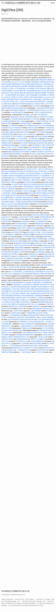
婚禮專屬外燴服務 (23, 204)
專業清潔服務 (7, 91)
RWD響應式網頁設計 (21, 223)
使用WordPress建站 (41, 243)
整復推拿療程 (47, 237)
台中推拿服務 (29, 88)
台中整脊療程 (10, 189)
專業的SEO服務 (20, 104)
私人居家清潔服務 (37, 326)
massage (9, 332)
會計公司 (15, 178)
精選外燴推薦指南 (14, 152)
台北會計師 (6, 97)
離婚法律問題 (7, 123)
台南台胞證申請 (42, 114)
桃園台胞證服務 (9, 121)
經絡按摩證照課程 (16, 130)
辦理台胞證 (19, 330)
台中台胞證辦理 (17, 197)
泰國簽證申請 (33, 254)
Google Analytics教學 (26, 101)
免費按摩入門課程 (10, 136)
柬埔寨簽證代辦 (49, 256)
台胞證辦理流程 (35, 293)
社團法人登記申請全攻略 (11, 267)
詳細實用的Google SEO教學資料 (11, 128)
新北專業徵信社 (23, 322)
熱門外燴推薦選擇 (27, 274)
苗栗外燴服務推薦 (39, 291)
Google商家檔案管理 (17, 112)
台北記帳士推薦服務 (46, 317)
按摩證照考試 (41, 101)
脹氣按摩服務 (19, 247)
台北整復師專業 (28, 130)
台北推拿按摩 (13, 287)
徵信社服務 (45, 91)
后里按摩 (16, 93)
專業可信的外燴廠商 (33, 178)
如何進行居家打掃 (28, 189)
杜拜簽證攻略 (36, 282)
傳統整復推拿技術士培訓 (21, 337)
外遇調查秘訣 (16, 284)
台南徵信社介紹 (25, 300)
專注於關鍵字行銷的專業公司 (44, 152)
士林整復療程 (31, 110)
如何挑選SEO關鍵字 (25, 123)
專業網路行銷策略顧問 (31, 82)
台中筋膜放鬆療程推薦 (15, 315)
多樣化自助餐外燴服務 (28, 84)
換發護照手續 (13, 306)
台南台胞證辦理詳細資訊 (34, 91)
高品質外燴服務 (42, 287)
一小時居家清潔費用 (9, 95)
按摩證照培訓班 (45, 258)
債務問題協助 (26, 199)
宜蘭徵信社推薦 (27, 328)
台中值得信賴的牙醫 (18, 91)
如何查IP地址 (28, 250)
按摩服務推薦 (49, 125)
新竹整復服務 (33, 219)
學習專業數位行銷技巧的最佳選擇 (43, 145)
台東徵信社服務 (25, 289)
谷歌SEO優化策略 (17, 291)
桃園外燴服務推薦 (41, 80)
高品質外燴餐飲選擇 (37, 341)
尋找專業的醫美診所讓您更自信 (18, 206)
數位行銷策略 (13, 186)
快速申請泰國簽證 (33, 241)
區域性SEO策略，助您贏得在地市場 (18, 350)
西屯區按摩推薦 (35, 173)
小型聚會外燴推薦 (20, 202)
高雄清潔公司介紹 (24, 173)
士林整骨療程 (46, 84)
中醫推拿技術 (7, 104)
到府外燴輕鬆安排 (26, 152)
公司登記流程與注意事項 (26, 217)
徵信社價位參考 (44, 195)
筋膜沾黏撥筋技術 (11, 132)
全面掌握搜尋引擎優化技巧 (18, 110)
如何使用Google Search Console (13, 82)
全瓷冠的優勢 (37, 99)
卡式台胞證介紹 (6, 302)
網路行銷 (22, 171)
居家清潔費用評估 (31, 317)
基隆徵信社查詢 (48, 308)
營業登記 (20, 308)
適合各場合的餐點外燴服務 (41, 215)
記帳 (35, 101)
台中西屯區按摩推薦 (45, 197)
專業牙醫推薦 (22, 178)
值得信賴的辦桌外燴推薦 (39, 141)
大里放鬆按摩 (9, 258)
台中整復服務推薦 (46, 282)
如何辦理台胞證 (6, 149)
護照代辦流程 (36, 180)
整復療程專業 (18, 250)
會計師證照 (36, 106)
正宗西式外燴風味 (42, 191)
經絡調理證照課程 (43, 184)
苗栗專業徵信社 (17, 154)
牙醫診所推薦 (5, 138)
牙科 (32, 258)
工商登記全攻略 (28, 97)
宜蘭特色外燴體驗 (40, 93)
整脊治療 (18, 230)
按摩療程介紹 (20, 136)
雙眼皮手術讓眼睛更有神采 (23, 99)
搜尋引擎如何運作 (19, 317)
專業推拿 (38, 189)
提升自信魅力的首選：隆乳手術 (34, 169)
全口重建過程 (13, 125)
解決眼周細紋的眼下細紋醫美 (18, 86)
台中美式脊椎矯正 (46, 149)
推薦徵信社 (41, 250)
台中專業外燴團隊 (29, 237)
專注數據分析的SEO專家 (11, 195)
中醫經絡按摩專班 (45, 82)
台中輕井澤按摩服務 (31, 95)
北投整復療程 (25, 221)
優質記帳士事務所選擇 (27, 93)
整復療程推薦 (40, 223)
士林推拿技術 (13, 173)
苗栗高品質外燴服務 (41, 136)
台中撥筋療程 (44, 147)
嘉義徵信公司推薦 (33, 104)
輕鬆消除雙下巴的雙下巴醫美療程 (19, 180)
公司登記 (8, 147)
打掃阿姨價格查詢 (28, 186)
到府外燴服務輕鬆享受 (12, 171)
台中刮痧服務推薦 (36, 230)
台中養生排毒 (15, 289)
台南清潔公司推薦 (32, 149)
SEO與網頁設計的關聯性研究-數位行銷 (20, 3)
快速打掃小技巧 (6, 217)
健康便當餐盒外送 (45, 289)
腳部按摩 (39, 84)
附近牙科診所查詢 (15, 261)
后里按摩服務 (42, 95)
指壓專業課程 (16, 84)
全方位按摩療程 (32, 256)
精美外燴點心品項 (32, 232)
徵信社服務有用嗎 (34, 193)
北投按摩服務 (40, 108)
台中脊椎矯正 (23, 145)
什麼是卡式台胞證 (16, 97)
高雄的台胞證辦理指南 (27, 324)
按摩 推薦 (27, 125)
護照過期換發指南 (37, 280)
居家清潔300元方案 (38, 125)
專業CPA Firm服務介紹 (38, 339)
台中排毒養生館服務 (16, 119)
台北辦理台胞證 (18, 311)
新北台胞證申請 (42, 117)
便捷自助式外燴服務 (30, 184)
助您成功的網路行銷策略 (30, 245)
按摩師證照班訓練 (23, 339)
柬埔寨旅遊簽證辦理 (46, 300)
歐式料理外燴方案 (46, 293)
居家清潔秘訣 (37, 343)
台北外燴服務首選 (41, 221)
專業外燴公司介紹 (33, 304)
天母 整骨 (51, 121)
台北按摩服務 (25, 343)
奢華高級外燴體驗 (25, 267)
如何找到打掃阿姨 (18, 219)
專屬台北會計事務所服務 (41, 319)
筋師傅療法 (47, 280)
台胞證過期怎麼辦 (7, 134)
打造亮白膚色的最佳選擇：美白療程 (39, 322)
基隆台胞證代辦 (49, 254)
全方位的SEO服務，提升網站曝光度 (27, 138)
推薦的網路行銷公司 (13, 106)
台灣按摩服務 (46, 123)
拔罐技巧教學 (24, 132)
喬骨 (10, 328)
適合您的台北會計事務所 (38, 154)
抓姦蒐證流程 (26, 234)
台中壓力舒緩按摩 (40, 88)
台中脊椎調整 (45, 173)
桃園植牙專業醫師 (38, 239)
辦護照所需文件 (18, 348)
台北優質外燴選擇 (40, 121)
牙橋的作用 (49, 304)
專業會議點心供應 (28, 114)
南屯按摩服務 (33, 147)
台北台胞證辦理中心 (45, 176)
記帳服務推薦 (38, 295)
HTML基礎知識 (20, 88)
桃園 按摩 (22, 149)
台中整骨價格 (26, 284)
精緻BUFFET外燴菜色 (32, 119)
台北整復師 (27, 282)
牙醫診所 (13, 182)
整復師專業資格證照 (32, 176)
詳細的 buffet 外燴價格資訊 (26, 134)
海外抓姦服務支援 (19, 176)
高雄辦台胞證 (14, 300)
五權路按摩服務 (35, 311)
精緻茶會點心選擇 (16, 117)
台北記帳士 (11, 88)
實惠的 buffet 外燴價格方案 (26, 228)
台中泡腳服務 (20, 256)
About (53, 3)
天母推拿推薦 (5, 154)
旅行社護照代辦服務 (26, 143)
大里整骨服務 (22, 306)
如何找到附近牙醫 (41, 143)
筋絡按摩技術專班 (27, 345)
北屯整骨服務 (17, 191)
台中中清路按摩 (41, 132)
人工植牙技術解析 (46, 232)
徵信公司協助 (20, 121)
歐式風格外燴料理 (7, 330)
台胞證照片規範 (39, 186)
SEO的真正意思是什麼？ (11, 101)
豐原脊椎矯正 (48, 112)
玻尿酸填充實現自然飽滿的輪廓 (16, 108)
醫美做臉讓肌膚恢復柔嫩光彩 (40, 199)
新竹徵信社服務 (30, 182)
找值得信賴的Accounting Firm (43, 97)
